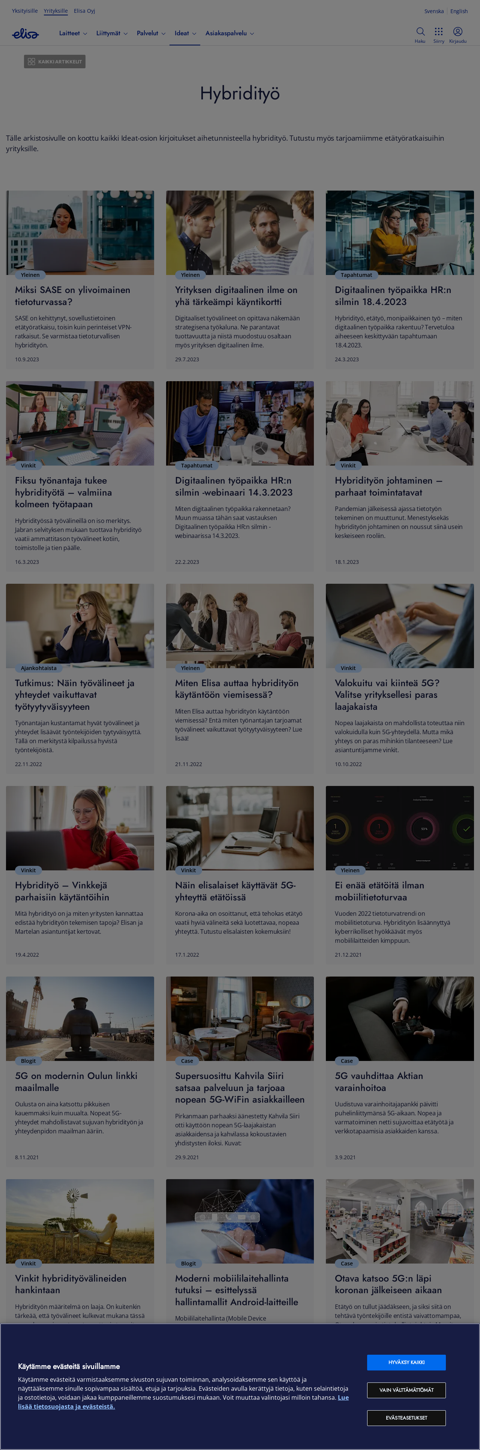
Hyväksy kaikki (406, 1362)
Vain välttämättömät (406, 1390)
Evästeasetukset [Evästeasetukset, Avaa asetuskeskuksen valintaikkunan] (406, 1417)
